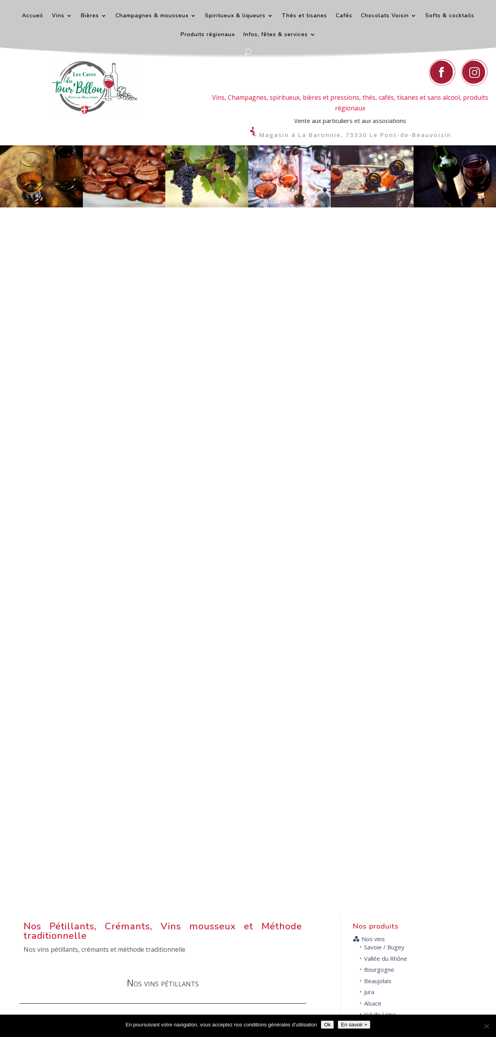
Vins (58, 16)
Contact (308, 860)
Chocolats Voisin (385, 16)
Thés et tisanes (304, 16)
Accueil (32, 16)
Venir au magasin (426, 977)
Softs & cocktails (449, 16)
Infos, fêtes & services (275, 35)
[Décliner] (486, 1026)
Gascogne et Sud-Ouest (391, 343)
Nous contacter (304, 949)
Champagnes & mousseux (152, 16)
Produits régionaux (208, 35)
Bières (90, 16)
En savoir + (354, 1025)
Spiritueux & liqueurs (235, 16)
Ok (327, 1025)
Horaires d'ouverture (430, 860)
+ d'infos (244, 785)
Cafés (344, 16)
